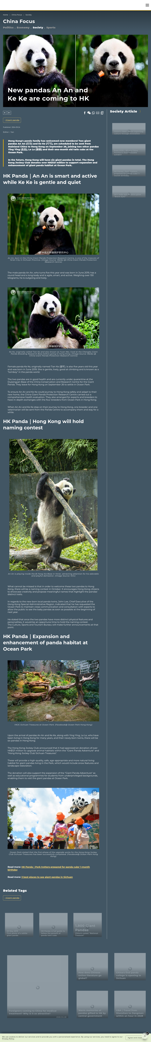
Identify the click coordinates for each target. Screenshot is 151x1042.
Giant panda (12, 120)
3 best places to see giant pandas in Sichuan (47, 877)
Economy (23, 27)
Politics (8, 27)
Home (5, 15)
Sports (51, 27)
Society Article (123, 111)
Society (29, 15)
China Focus (17, 15)
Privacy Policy (8, 1039)
